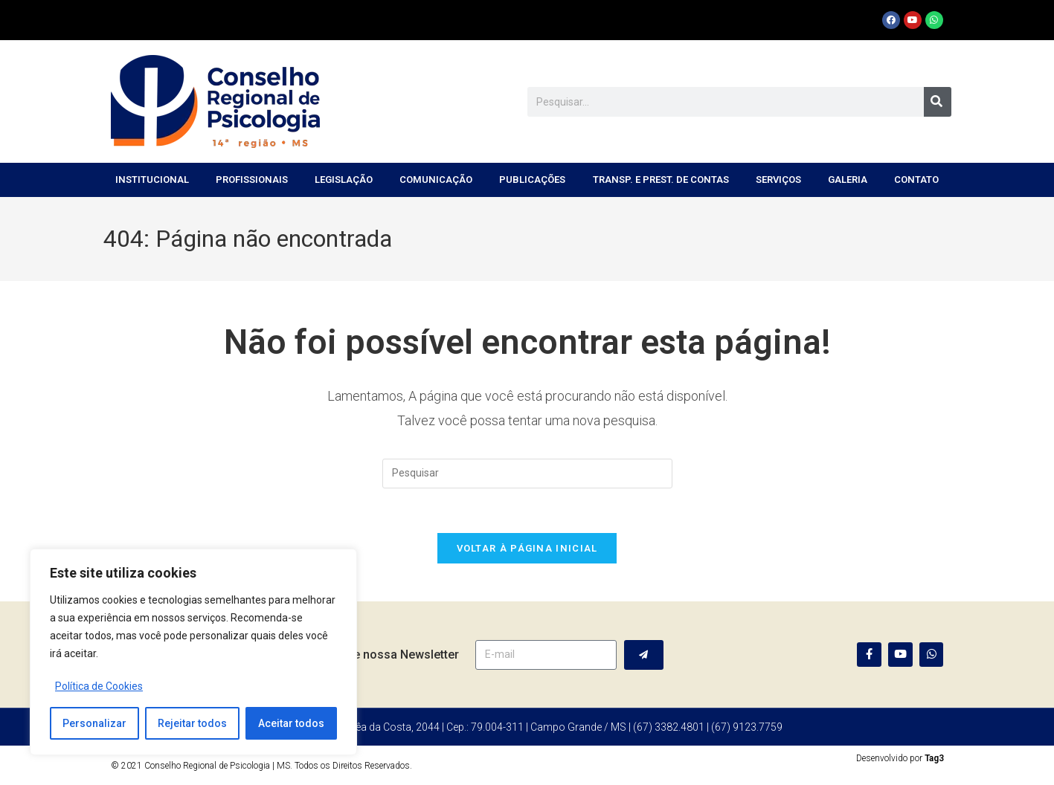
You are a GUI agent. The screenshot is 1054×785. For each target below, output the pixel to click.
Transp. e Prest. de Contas (661, 179)
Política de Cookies (99, 686)
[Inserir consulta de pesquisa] (527, 473)
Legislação (344, 179)
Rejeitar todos (192, 723)
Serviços (778, 179)
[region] (193, 652)
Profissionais (252, 179)
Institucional (152, 179)
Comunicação (435, 179)
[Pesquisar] (937, 102)
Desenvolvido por (900, 758)
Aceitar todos (291, 723)
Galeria (847, 179)
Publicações (532, 179)
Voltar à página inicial (527, 549)
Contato (916, 179)
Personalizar (94, 723)
